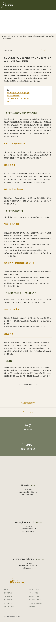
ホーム (4, 36)
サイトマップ (8, 603)
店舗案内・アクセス (35, 596)
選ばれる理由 (8, 593)
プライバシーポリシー (35, 600)
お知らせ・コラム (13, 36)
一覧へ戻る (28, 384)
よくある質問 (8, 600)
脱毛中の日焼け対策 (13, 96)
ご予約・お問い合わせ (35, 603)
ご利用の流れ (8, 596)
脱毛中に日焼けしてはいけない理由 (18, 93)
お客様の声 (32, 607)
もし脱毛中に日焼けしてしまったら (18, 99)
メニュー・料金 (33, 593)
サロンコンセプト (34, 589)
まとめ (9, 101)
